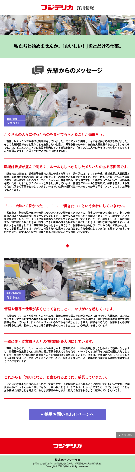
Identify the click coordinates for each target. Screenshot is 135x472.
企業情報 (58, 463)
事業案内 (37, 463)
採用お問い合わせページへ (67, 414)
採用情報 (79, 463)
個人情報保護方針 (93, 463)
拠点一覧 (68, 463)
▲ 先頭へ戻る (125, 435)
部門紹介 (47, 463)
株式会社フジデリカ (67, 459)
